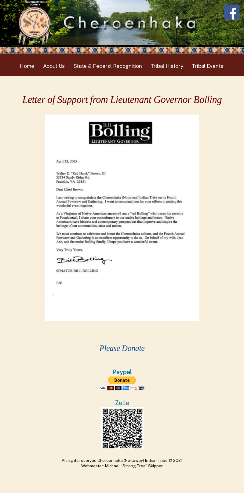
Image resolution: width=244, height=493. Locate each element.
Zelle (122, 402)
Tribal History (167, 66)
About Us (54, 66)
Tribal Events (207, 66)
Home (27, 66)
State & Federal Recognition (108, 66)
